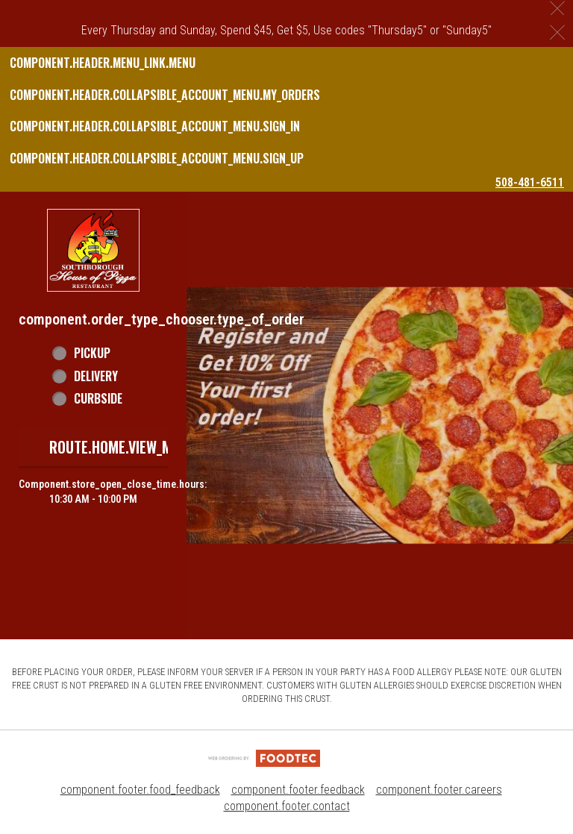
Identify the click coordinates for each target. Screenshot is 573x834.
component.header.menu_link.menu (102, 63)
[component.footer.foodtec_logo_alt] (264, 757)
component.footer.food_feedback (140, 790)
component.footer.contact (287, 806)
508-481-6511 (529, 182)
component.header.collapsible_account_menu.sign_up (157, 158)
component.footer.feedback (298, 790)
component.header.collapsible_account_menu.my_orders (165, 95)
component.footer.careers (439, 790)
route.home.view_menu (122, 447)
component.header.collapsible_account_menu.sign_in (155, 126)
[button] (93, 250)
